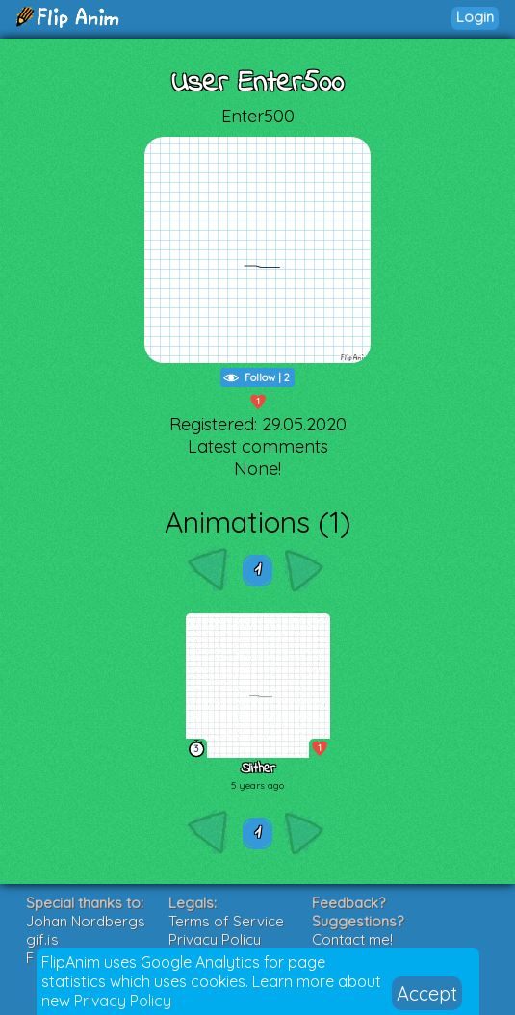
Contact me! (352, 939)
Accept (427, 993)
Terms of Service (226, 921)
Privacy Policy (122, 1000)
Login (475, 17)
